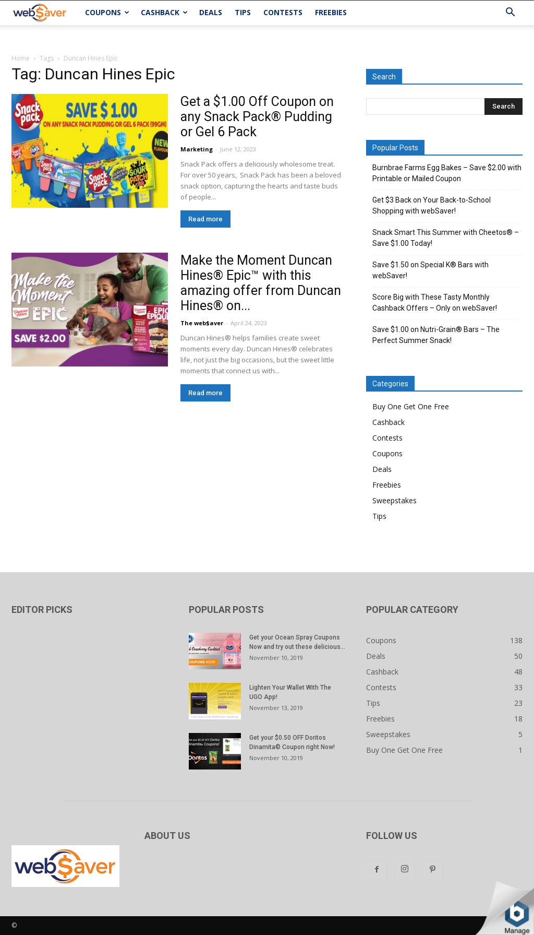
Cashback (164, 12)
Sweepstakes (394, 500)
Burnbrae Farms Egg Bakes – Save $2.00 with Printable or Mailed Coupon (446, 173)
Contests (282, 12)
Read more (205, 219)
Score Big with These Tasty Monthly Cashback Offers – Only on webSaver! (434, 302)
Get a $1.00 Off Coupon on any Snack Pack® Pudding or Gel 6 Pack (257, 116)
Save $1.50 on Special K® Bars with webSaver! (430, 270)
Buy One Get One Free (410, 406)
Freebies (331, 12)
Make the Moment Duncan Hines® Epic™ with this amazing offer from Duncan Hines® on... (260, 283)
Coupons (107, 12)
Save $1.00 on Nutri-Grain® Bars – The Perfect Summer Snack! (436, 335)
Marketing (196, 149)
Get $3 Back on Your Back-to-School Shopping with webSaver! (431, 205)
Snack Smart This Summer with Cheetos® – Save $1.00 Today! (445, 237)
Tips (243, 12)
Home (20, 58)
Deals (210, 12)
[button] (510, 13)
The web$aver (201, 323)
